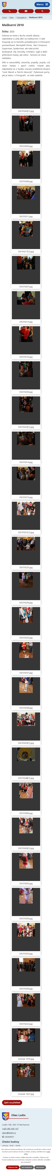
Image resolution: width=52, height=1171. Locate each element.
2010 (12, 31)
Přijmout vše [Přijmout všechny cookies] (12, 1167)
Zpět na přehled (12, 1102)
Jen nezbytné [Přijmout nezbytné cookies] (27, 1167)
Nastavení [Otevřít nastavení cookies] (40, 1167)
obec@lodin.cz (9, 1132)
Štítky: (5, 31)
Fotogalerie (21, 17)
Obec (11, 17)
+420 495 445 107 (10, 1128)
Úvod (4, 17)
